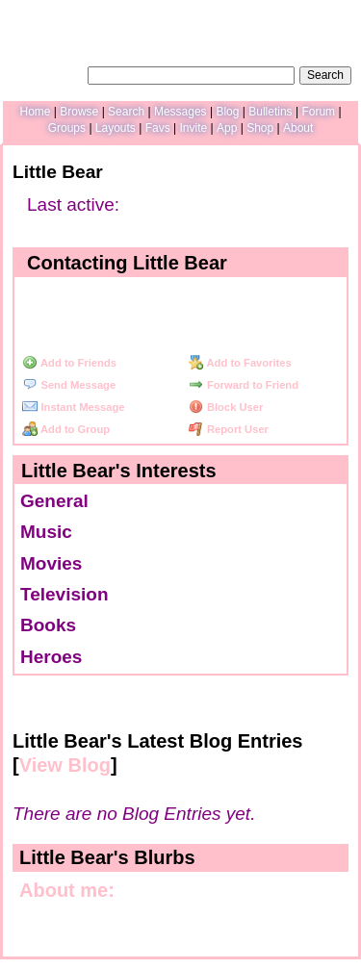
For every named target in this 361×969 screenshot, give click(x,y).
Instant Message (73, 407)
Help (256, 14)
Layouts (115, 128)
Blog (227, 111)
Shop (259, 128)
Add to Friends (69, 363)
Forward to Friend (243, 385)
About (298, 128)
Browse (79, 111)
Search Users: (46, 73)
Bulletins (270, 111)
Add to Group (66, 429)
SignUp (334, 14)
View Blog (65, 765)
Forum (318, 111)
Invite (193, 128)
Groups (67, 128)
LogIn (291, 14)
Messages (180, 111)
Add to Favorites (240, 363)
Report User (229, 429)
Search (325, 75)
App (227, 128)
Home (34, 111)
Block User (226, 407)
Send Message (69, 385)
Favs (157, 128)
